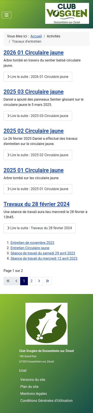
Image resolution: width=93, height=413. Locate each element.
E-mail (22, 370)
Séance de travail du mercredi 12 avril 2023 (44, 258)
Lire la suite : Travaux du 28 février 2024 (39, 228)
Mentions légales (33, 394)
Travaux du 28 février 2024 (37, 204)
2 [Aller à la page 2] (31, 281)
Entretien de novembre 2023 (32, 243)
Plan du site (29, 387)
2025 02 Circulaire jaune (34, 131)
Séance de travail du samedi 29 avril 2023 (43, 253)
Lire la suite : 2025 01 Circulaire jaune (37, 189)
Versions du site (32, 380)
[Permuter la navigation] (6, 15)
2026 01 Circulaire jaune (34, 52)
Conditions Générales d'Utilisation (46, 401)
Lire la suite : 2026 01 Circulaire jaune (37, 77)
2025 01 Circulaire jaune (34, 170)
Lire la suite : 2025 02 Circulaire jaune (37, 155)
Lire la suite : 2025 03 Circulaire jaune (37, 116)
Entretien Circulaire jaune (30, 248)
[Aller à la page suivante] (39, 281)
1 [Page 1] (24, 281)
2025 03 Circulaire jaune (34, 92)
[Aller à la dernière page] (47, 281)
